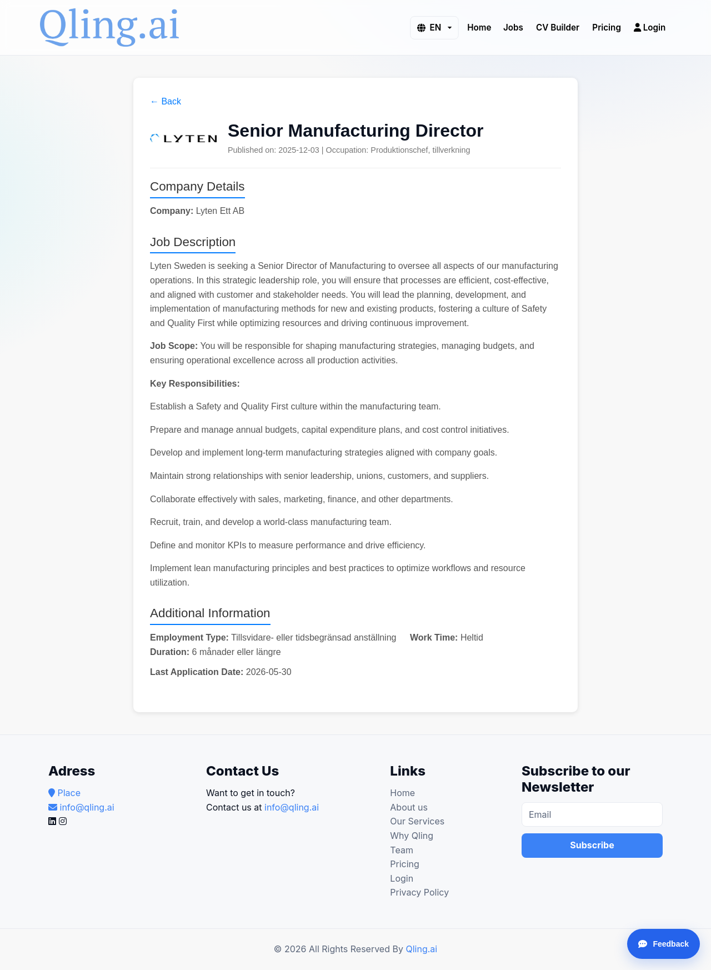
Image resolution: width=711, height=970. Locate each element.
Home (479, 27)
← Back (165, 101)
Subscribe (592, 845)
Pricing (606, 27)
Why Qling (411, 835)
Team (401, 850)
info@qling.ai (291, 807)
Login (650, 27)
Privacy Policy (419, 892)
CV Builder (557, 27)
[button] (434, 27)
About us (409, 807)
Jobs (513, 27)
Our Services (417, 821)
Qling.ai (421, 948)
